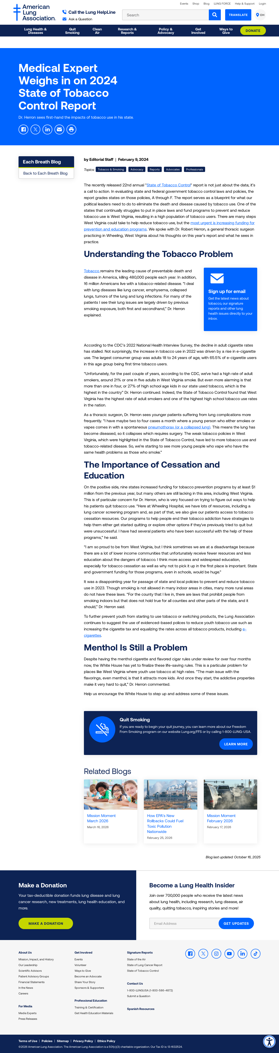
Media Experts (27, 1013)
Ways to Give (83, 970)
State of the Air (136, 959)
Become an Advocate (88, 976)
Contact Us (135, 983)
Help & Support (245, 3)
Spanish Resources (141, 1009)
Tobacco (92, 270)
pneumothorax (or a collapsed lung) (179, 427)
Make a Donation (46, 923)
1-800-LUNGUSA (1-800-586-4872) (150, 990)
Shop (195, 3)
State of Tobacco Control (169, 184)
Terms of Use (28, 1041)
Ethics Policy (106, 1041)
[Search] (215, 14)
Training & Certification (89, 1007)
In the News (26, 987)
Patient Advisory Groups (34, 976)
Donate (253, 30)
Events (184, 3)
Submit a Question (138, 996)
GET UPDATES (236, 923)
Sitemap (63, 1041)
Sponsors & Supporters (89, 987)
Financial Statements (31, 982)
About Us (25, 952)
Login (262, 3)
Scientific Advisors (30, 970)
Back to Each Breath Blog (45, 173)
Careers (23, 993)
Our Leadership (28, 965)
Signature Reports (140, 952)
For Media (25, 1006)
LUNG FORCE (222, 3)
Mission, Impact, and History (36, 959)
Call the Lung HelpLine (89, 12)
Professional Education (91, 1000)
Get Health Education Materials (94, 1013)
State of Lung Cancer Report (144, 965)
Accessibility (269, 1041)
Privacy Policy (83, 1041)
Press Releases (28, 1018)
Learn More (236, 744)
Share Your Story (85, 982)
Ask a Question (77, 19)
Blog (206, 3)
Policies (47, 1041)
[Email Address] (186, 923)
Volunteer (80, 965)
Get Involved (83, 952)
